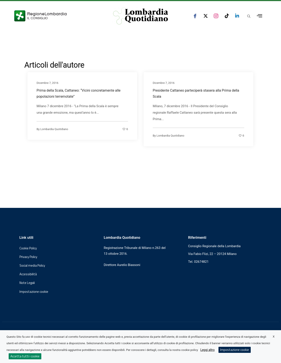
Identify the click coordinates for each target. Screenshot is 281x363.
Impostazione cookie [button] (33, 292)
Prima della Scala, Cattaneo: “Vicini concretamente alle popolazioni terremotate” (78, 93)
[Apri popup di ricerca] (249, 16)
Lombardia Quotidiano (54, 129)
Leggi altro (207, 350)
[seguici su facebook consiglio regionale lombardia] (195, 16)
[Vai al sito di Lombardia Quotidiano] (141, 16)
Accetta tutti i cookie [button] (25, 356)
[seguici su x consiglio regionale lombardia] (205, 16)
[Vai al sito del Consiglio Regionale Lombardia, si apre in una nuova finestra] (56, 15)
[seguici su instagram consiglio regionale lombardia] (216, 16)
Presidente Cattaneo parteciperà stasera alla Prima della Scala (196, 93)
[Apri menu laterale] (259, 15)
